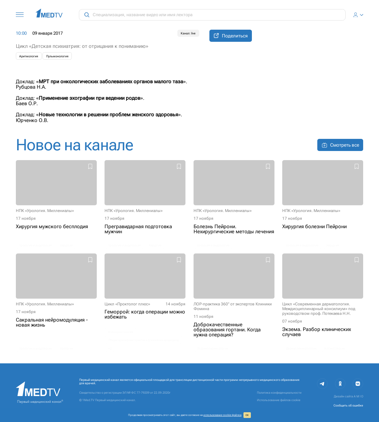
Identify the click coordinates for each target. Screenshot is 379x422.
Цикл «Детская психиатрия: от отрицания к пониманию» (82, 46)
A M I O (358, 396)
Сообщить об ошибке (348, 405)
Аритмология (28, 56)
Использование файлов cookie (278, 400)
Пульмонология (57, 56)
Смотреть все (340, 145)
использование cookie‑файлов (222, 415)
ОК (247, 415)
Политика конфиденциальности (279, 392)
